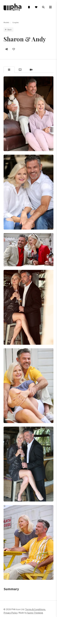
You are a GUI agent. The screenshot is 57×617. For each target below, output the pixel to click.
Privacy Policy (11, 612)
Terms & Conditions (35, 609)
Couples (15, 22)
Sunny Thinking (35, 612)
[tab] (9, 70)
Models (6, 22)
